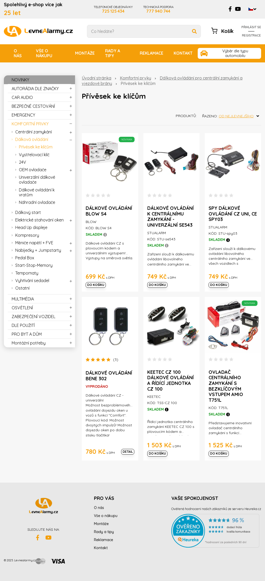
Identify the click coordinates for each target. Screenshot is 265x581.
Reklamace (151, 53)
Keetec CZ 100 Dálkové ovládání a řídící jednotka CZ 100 (170, 380)
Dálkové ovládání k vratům (37, 192)
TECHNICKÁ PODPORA (158, 9)
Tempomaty (26, 273)
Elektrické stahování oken (39, 220)
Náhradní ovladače (37, 202)
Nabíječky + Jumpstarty (38, 250)
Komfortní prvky (135, 78)
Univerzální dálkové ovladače (37, 180)
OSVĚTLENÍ (22, 307)
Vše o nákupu (44, 53)
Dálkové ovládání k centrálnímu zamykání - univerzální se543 (170, 216)
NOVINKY (20, 79)
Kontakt (183, 53)
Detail (128, 452)
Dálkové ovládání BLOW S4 (109, 211)
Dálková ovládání (31, 139)
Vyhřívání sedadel (32, 280)
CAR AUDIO (22, 97)
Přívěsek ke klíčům (36, 146)
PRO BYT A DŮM (27, 334)
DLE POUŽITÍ (23, 325)
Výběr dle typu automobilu (235, 53)
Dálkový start (28, 212)
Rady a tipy (112, 53)
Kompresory (27, 235)
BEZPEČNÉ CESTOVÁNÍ (33, 106)
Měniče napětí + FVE (34, 242)
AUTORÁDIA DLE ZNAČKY (35, 88)
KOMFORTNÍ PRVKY (30, 123)
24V (22, 162)
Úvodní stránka (96, 78)
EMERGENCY (23, 115)
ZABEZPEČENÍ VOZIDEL (33, 316)
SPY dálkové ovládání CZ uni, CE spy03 (233, 213)
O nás (18, 53)
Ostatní (22, 288)
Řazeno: (231, 116)
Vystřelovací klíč (34, 154)
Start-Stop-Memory (34, 265)
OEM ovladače (32, 169)
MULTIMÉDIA (23, 299)
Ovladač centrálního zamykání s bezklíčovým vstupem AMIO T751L (226, 386)
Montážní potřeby (29, 343)
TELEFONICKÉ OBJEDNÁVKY (113, 9)
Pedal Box (24, 257)
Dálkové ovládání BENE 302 (109, 376)
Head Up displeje (31, 227)
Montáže (85, 53)
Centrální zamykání (33, 131)
